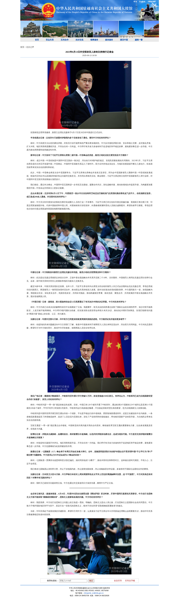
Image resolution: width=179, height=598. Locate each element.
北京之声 (30, 47)
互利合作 (65, 40)
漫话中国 (124, 40)
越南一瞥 (139, 40)
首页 (37, 40)
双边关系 (50, 40)
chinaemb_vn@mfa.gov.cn (93, 593)
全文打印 (118, 581)
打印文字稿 (130, 581)
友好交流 (79, 40)
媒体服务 (109, 40)
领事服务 (94, 40)
